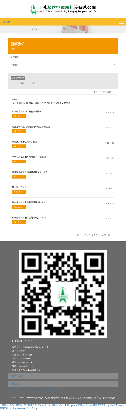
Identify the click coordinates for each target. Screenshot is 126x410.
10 (102, 235)
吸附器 (65, 397)
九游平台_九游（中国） (60, 405)
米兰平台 (4, 405)
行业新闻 (64, 65)
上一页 (76, 235)
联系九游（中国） (49, 390)
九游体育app (115, 405)
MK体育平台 (78, 405)
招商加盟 (15, 384)
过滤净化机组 (74, 397)
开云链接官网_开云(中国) (35, 405)
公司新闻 (64, 57)
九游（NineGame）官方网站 (23, 408)
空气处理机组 (88, 397)
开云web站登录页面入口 (96, 405)
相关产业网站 (17, 376)
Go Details (18, 116)
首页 (96, 92)
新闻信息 (107, 92)
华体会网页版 (16, 405)
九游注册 (5, 22)
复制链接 (39, 397)
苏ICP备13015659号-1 (30, 370)
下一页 (107, 235)
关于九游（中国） (18, 390)
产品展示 (34, 390)
